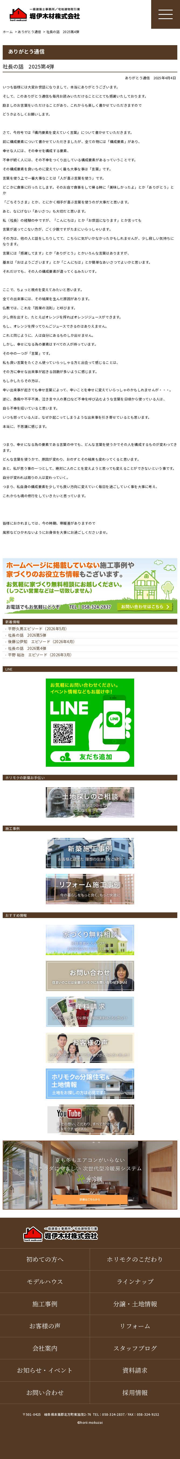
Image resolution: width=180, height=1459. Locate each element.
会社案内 (44, 1348)
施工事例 (44, 1303)
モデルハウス (45, 1281)
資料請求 (134, 1370)
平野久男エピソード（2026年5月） (38, 628)
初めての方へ (45, 1259)
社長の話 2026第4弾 (27, 648)
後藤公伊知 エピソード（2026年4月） (42, 641)
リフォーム (134, 1325)
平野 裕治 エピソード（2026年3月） (41, 654)
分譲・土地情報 (135, 1303)
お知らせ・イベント (45, 1370)
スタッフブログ (135, 1348)
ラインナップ (135, 1281)
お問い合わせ (45, 1392)
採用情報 (134, 1392)
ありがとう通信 (137, 77)
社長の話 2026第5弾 (27, 635)
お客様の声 (44, 1325)
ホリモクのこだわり (135, 1259)
